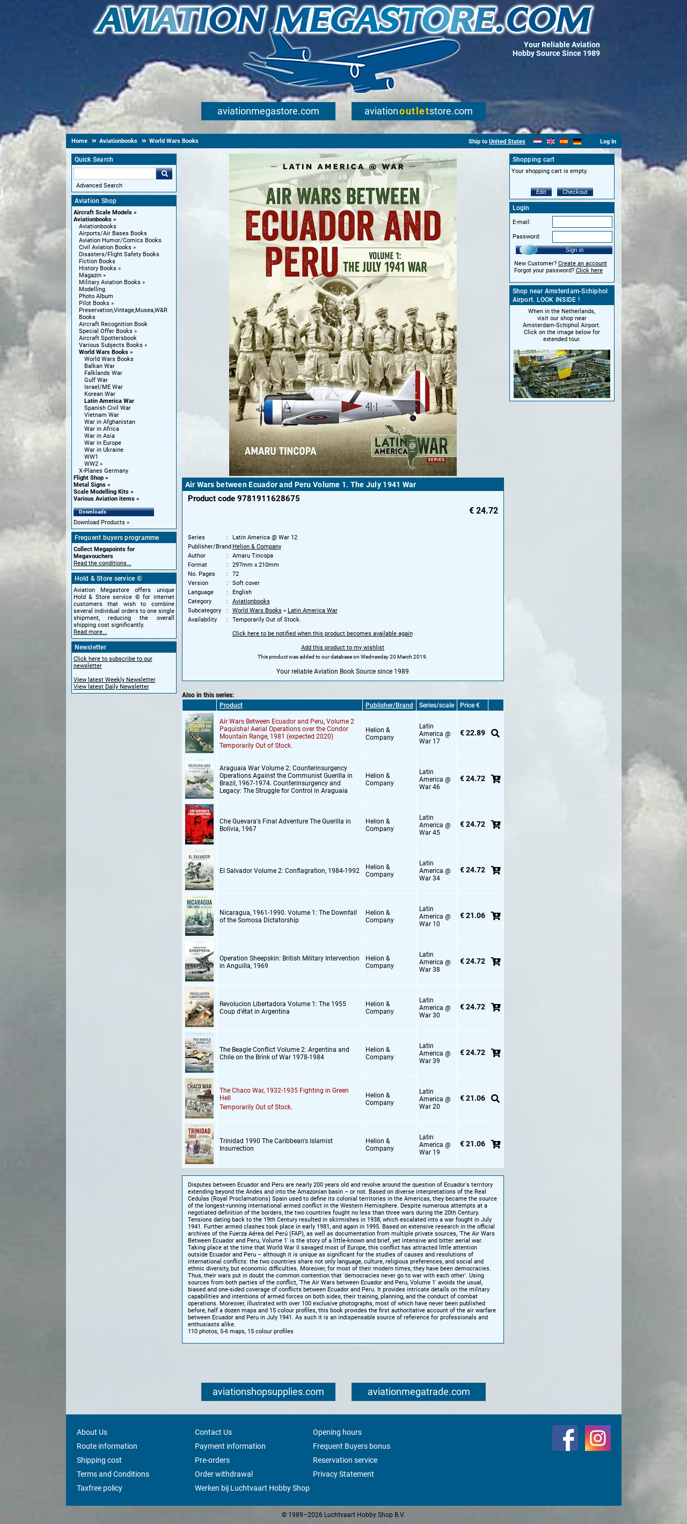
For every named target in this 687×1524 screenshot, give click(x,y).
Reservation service (345, 1460)
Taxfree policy (99, 1488)
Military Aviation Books (110, 282)
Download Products (99, 522)
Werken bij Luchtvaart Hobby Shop (252, 1488)
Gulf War (96, 380)
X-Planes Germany (103, 470)
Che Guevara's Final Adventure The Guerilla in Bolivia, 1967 (285, 825)
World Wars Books (103, 352)
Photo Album (96, 296)
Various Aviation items (104, 498)
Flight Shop (89, 477)
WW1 (91, 456)
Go (164, 173)
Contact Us (213, 1432)
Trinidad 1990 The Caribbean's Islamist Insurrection (276, 1144)
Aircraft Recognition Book (113, 324)
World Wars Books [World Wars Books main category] (109, 359)
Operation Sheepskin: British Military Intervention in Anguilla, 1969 (290, 962)
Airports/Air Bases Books (113, 233)
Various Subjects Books (111, 345)
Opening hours (337, 1432)
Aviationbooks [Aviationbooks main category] (97, 226)
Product (231, 705)
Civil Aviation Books (105, 247)
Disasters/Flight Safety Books (119, 254)
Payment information (230, 1446)
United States (507, 141)
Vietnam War (101, 414)
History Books (97, 268)
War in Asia (99, 435)
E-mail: (522, 222)
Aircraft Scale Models (103, 212)
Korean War (99, 394)
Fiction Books (97, 261)
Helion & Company (256, 546)
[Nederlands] (537, 141)
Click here (589, 270)
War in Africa (101, 428)
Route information (107, 1446)
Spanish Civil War (107, 408)
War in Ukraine (103, 449)
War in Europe (102, 442)
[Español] (564, 141)
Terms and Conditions (113, 1474)
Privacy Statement (343, 1474)
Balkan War (99, 366)
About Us (92, 1432)
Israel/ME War (103, 387)
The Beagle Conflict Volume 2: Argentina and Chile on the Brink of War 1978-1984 (284, 1053)
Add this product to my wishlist (342, 647)
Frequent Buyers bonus (351, 1446)
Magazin (90, 275)
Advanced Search (99, 185)
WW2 (91, 463)
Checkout (575, 192)
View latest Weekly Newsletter (115, 679)
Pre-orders (212, 1460)
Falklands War (103, 373)
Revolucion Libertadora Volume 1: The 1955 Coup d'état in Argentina (283, 1007)
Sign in (575, 250)
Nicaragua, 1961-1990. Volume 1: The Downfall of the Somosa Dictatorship (288, 916)
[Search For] (115, 173)
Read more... (90, 632)
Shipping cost (99, 1460)
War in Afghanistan (109, 421)
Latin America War (109, 401)
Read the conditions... (102, 563)
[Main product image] (343, 474)
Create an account (582, 263)
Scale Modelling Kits (101, 491)
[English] (551, 141)
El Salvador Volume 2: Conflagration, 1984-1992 (290, 871)
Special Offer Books (106, 331)
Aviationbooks (93, 219)
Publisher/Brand (389, 705)
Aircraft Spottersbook (108, 338)
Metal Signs (90, 484)
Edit (541, 192)
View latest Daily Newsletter (111, 686)
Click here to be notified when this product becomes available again (322, 633)
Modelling (92, 289)
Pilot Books (94, 303)
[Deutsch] (577, 141)
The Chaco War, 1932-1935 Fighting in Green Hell (284, 1094)
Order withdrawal (224, 1474)
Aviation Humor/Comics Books (120, 240)
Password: (526, 236)
